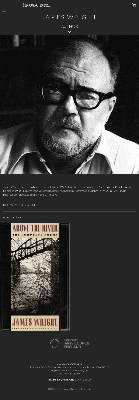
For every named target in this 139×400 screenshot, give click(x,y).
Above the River (12, 217)
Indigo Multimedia (82, 389)
